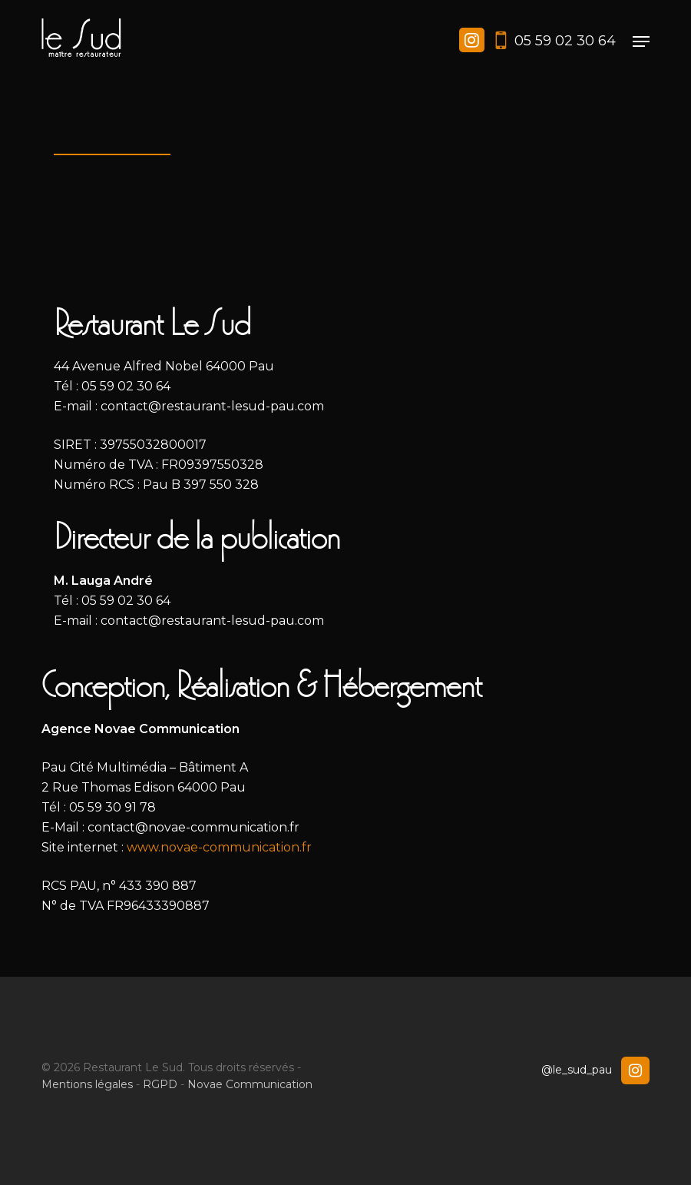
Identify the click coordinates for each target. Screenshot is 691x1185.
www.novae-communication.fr (219, 847)
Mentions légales (87, 1084)
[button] (641, 41)
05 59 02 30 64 (565, 40)
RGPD (160, 1084)
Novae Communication (249, 1084)
